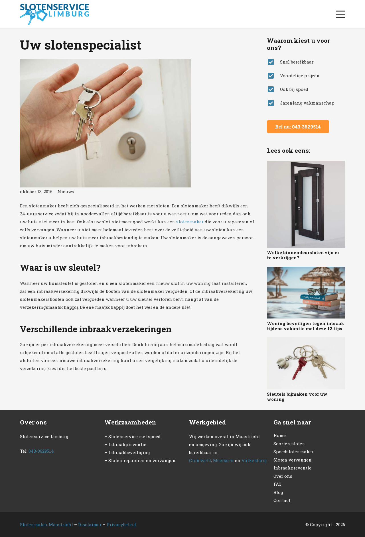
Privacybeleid (121, 524)
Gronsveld (200, 460)
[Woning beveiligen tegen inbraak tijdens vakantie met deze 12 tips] (306, 293)
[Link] (54, 14)
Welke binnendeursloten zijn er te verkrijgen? (303, 255)
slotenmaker (190, 221)
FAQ (277, 484)
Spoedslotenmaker (293, 451)
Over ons (282, 476)
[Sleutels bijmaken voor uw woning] (306, 363)
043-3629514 (41, 451)
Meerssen (223, 460)
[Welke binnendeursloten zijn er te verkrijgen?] (306, 204)
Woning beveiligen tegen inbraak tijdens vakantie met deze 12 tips (305, 325)
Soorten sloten (289, 443)
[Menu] (340, 14)
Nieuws (66, 191)
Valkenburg (254, 460)
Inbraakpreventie (292, 468)
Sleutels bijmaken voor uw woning (297, 396)
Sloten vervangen (292, 460)
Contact (281, 500)
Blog (278, 492)
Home (279, 435)
